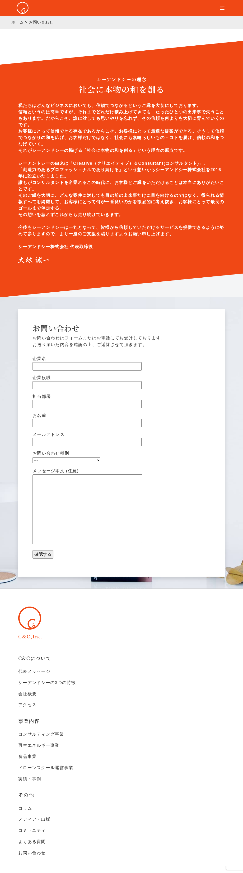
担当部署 (87, 400)
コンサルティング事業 (41, 734)
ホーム (17, 22)
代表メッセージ (34, 671)
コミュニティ (32, 830)
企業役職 (87, 381)
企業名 (87, 362)
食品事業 (27, 756)
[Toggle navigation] (222, 8)
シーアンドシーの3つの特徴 (47, 682)
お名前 (87, 419)
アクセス (27, 704)
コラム (25, 808)
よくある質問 (32, 841)
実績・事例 (29, 779)
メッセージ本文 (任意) (87, 506)
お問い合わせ (32, 852)
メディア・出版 (34, 819)
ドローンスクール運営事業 (45, 767)
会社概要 (27, 693)
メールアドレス (87, 438)
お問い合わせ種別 (66, 457)
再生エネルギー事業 (39, 745)
